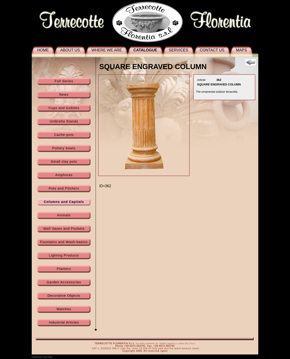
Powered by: (42, 357)
